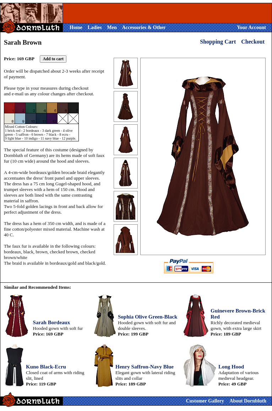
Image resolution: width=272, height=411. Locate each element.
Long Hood (231, 367)
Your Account (251, 27)
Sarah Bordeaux (51, 322)
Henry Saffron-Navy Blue (144, 367)
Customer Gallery (205, 401)
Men (111, 27)
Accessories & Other (144, 27)
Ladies (95, 27)
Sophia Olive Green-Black (147, 317)
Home (76, 27)
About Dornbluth (247, 401)
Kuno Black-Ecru (46, 367)
